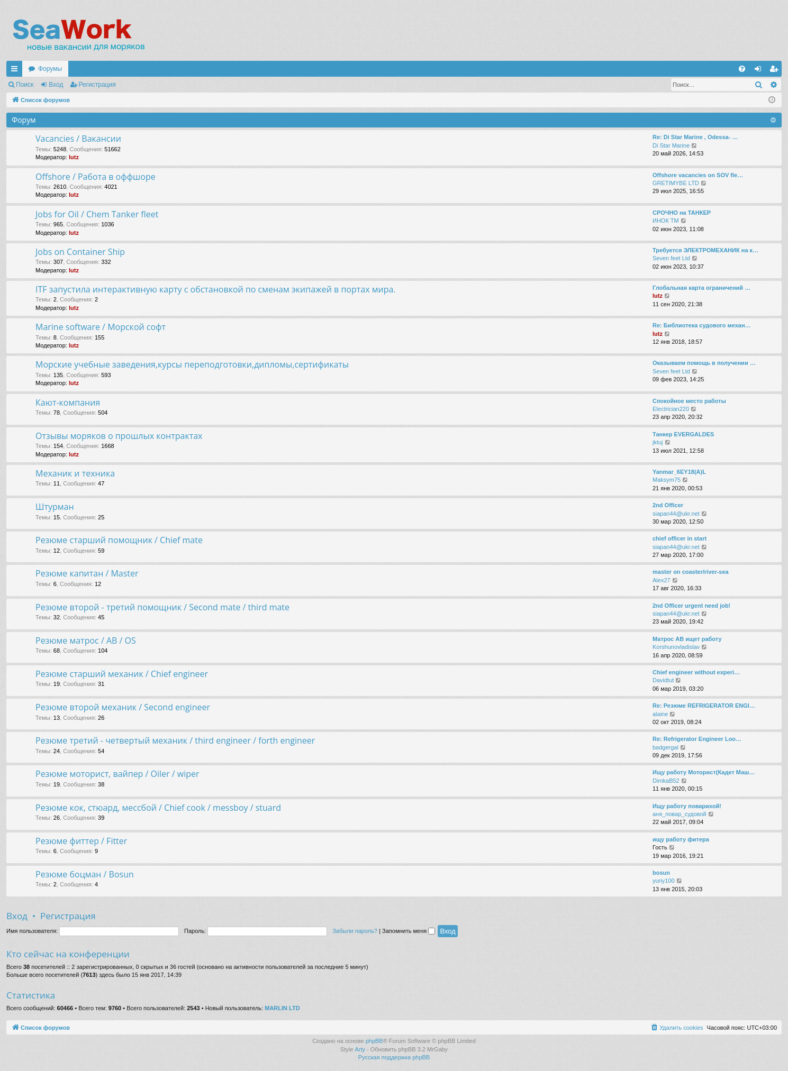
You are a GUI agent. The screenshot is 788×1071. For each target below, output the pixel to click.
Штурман (54, 506)
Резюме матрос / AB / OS (85, 640)
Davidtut (663, 680)
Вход (56, 84)
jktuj (658, 442)
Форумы (50, 68)
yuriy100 (664, 880)
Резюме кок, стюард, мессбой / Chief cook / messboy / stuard (158, 807)
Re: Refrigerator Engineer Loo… (697, 739)
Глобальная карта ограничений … (701, 288)
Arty (360, 1049)
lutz (74, 157)
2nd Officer (668, 505)
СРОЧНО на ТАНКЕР (682, 212)
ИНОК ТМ (666, 220)
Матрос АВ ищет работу (687, 639)
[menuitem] (742, 69)
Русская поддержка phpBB (394, 1057)
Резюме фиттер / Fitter (81, 841)
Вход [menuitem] (760, 71)
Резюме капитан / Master (87, 573)
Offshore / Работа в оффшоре (95, 176)
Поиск (24, 84)
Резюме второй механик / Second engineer (122, 707)
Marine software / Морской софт (100, 327)
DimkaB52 (666, 780)
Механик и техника (75, 473)
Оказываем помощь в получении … (704, 363)
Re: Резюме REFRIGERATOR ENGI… (704, 705)
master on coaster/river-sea (691, 572)
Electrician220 (671, 409)
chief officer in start (680, 538)
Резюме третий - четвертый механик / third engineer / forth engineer (175, 740)
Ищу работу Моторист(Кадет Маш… (704, 772)
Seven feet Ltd (671, 258)
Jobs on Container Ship (80, 252)
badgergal (665, 747)
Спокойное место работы (689, 401)
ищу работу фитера (681, 839)
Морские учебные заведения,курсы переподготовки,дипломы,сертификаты (192, 364)
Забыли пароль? (354, 931)
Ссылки (16, 71)
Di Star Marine (671, 145)
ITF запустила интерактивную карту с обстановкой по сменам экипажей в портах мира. (215, 289)
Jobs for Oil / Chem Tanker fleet (96, 214)
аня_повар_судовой (680, 814)
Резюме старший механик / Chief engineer (121, 674)
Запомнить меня (408, 931)
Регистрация (97, 84)
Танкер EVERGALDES (683, 434)
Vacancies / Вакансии (78, 138)
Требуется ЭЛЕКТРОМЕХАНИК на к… (705, 250)
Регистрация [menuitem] (776, 71)
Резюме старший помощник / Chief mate (119, 540)
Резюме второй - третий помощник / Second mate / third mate (162, 607)
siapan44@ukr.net (676, 513)
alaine (660, 714)
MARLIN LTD (282, 1008)
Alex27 (662, 580)
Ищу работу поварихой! (687, 806)
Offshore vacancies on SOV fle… (698, 175)
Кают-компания (67, 402)
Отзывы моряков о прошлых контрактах (119, 436)
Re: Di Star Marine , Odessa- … (695, 137)
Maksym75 (667, 480)
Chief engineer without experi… (696, 672)
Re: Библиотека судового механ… (702, 325)
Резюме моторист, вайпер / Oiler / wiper (117, 774)
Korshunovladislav (676, 647)
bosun (661, 872)
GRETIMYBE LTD (676, 183)
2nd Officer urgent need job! (691, 605)
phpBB (374, 1041)
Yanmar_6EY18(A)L (679, 472)
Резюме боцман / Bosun (84, 874)
